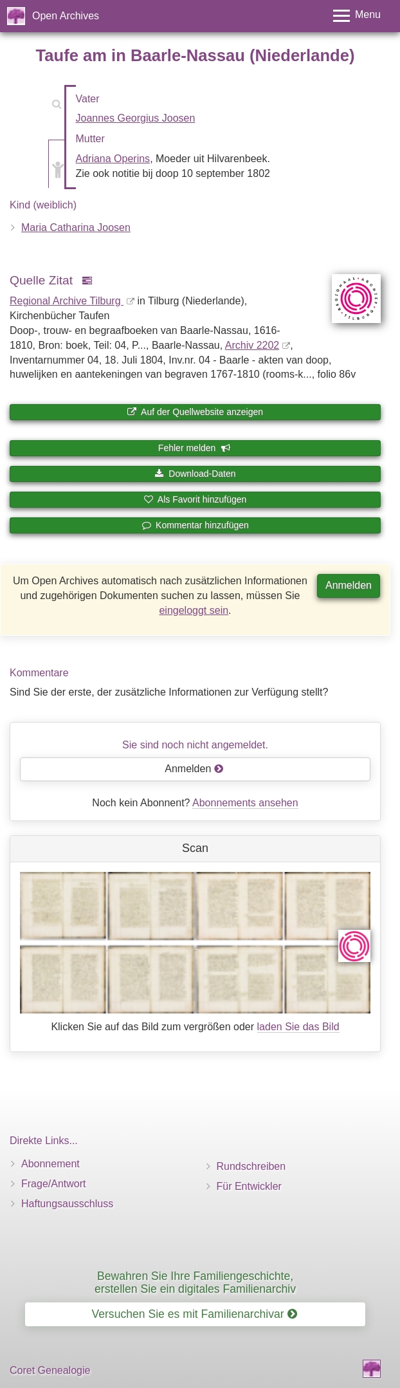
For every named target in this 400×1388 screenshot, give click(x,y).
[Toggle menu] (356, 16)
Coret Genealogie (50, 1370)
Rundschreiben (251, 1166)
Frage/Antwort (53, 1183)
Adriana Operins (113, 158)
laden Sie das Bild (298, 1026)
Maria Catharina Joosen (76, 227)
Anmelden (348, 585)
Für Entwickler (249, 1186)
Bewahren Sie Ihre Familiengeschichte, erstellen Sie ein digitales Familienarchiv (195, 1282)
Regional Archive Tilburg (66, 300)
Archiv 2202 (252, 345)
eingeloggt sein (193, 610)
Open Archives (65, 15)
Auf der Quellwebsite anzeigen (195, 412)
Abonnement (50, 1163)
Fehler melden (194, 448)
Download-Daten (194, 473)
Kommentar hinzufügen (195, 525)
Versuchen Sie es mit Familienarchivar (193, 1314)
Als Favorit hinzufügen (195, 499)
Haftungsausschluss (67, 1203)
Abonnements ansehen (245, 802)
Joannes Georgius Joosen (135, 118)
